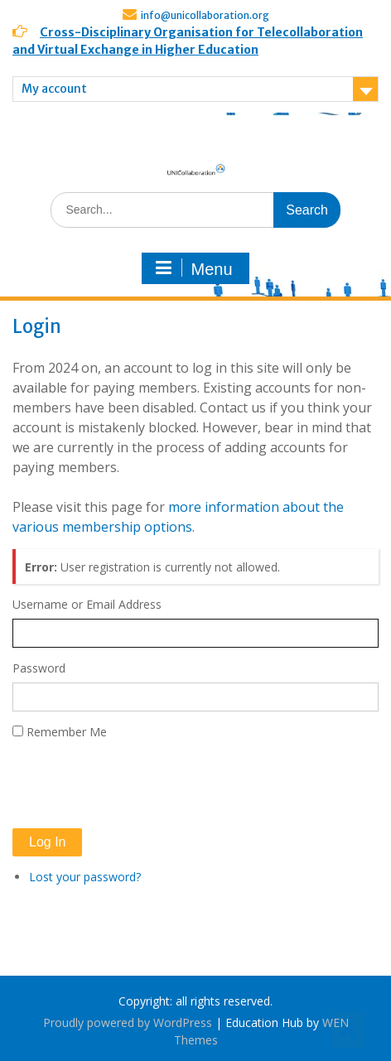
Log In (47, 842)
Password (38, 668)
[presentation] (138, 784)
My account (54, 88)
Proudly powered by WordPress (127, 1022)
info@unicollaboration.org (205, 15)
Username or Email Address (87, 604)
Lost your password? (85, 877)
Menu (193, 268)
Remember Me (67, 732)
